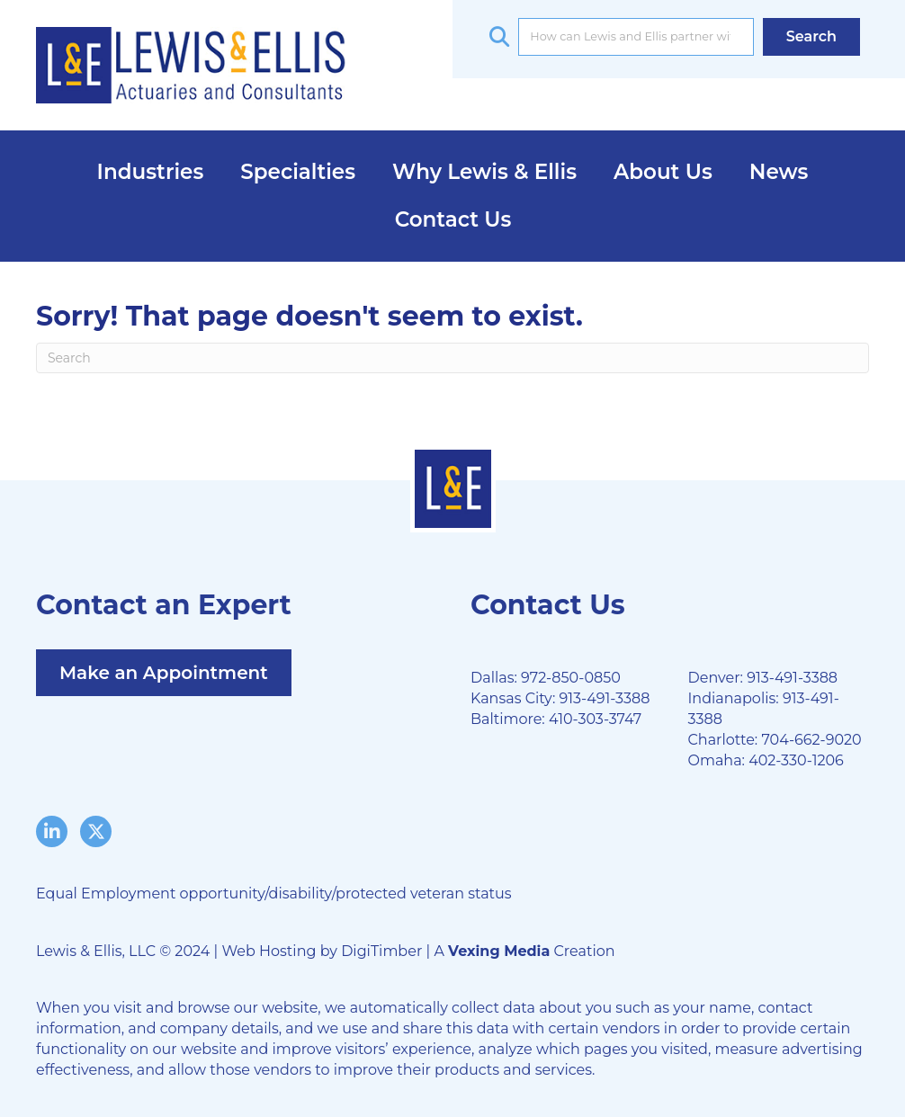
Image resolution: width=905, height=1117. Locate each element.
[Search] (452, 358)
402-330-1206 (796, 760)
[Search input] (635, 37)
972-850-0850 (571, 677)
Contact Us (453, 219)
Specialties (297, 171)
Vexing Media (499, 951)
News (779, 171)
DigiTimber (381, 951)
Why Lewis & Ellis (484, 171)
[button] (811, 36)
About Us (663, 171)
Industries (150, 171)
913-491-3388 (604, 698)
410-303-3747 (595, 719)
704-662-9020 (811, 739)
